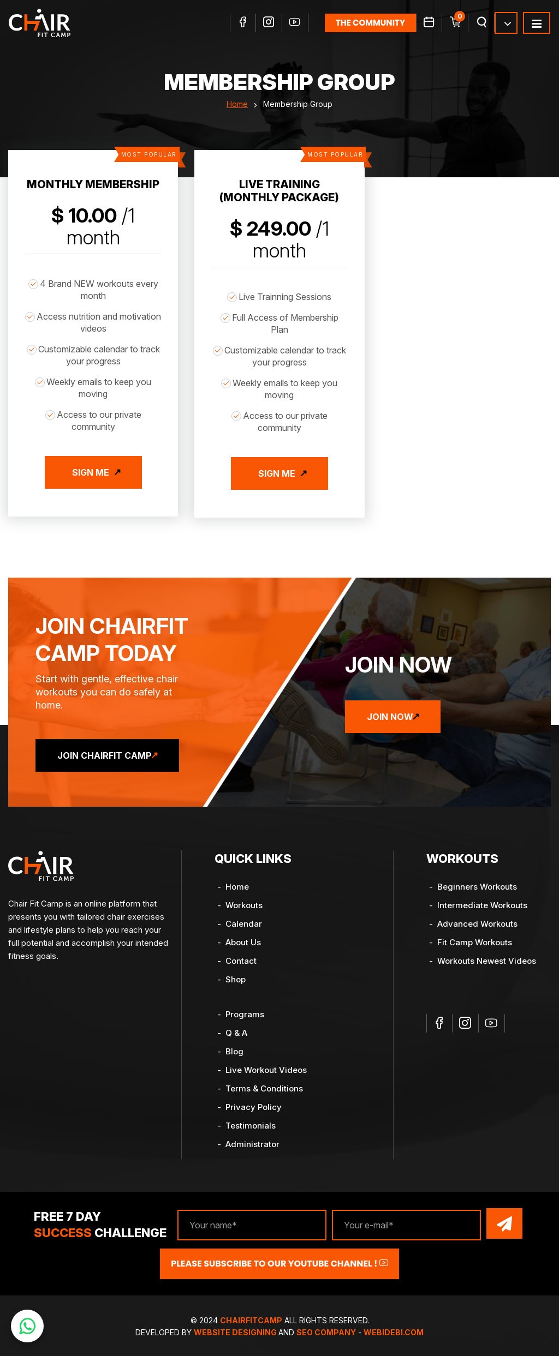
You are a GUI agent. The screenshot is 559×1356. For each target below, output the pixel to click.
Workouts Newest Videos (486, 958)
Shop (235, 976)
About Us (243, 939)
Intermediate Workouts (482, 902)
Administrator (252, 1141)
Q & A (236, 1030)
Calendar (243, 921)
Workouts (244, 902)
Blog (234, 1048)
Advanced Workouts (477, 921)
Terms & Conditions (264, 1086)
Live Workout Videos (266, 1067)
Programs (244, 1011)
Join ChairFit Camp (110, 752)
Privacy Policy (253, 1104)
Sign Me (90, 475)
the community (370, 23)
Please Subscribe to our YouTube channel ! (279, 1259)
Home (237, 106)
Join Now (395, 714)
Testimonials (250, 1123)
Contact (241, 958)
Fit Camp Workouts (474, 939)
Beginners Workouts (477, 884)
